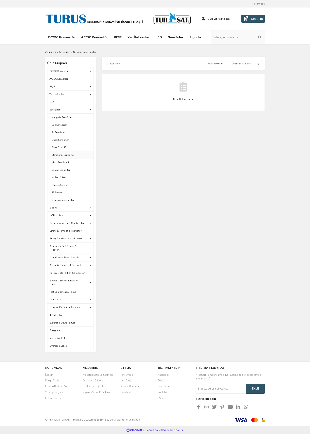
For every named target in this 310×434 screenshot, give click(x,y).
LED (51, 102)
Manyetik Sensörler (61, 117)
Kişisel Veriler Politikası (96, 392)
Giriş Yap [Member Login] (225, 19)
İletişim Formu (53, 398)
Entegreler (54, 330)
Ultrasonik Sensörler (84, 52)
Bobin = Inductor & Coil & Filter (66, 223)
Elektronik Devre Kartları (62, 322)
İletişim (49, 375)
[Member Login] (203, 19)
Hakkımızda (258, 3)
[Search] (238, 37)
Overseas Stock (58, 345)
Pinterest (163, 398)
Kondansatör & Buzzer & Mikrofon (63, 248)
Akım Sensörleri (60, 162)
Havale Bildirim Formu (58, 386)
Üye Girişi (125, 380)
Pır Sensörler (58, 132)
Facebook (163, 375)
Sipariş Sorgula (54, 392)
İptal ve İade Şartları (94, 386)
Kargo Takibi (52, 380)
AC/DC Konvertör (58, 78)
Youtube (162, 392)
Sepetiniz (125, 392)
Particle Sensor (59, 185)
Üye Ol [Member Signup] (212, 19)
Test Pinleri (55, 299)
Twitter (162, 380)
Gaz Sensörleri (59, 124)
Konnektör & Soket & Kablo (64, 257)
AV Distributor (57, 215)
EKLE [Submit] (255, 389)
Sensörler (54, 109)
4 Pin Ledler (55, 315)
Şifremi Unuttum (129, 386)
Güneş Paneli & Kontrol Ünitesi (66, 238)
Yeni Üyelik (126, 375)
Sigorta (53, 207)
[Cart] (253, 19)
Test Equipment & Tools (62, 291)
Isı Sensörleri (58, 177)
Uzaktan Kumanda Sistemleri (65, 307)
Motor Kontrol (57, 338)
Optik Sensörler (60, 140)
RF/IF (52, 86)
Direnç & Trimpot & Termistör (65, 230)
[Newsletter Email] (221, 389)
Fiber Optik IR (58, 147)
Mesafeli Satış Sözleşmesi (98, 375)
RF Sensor (57, 192)
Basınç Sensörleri (61, 170)
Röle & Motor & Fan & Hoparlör (67, 273)
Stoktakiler (115, 63)
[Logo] (119, 18)
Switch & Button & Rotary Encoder (63, 282)
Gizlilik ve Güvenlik (94, 380)
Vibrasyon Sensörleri (63, 200)
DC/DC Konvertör (58, 71)
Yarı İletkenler (56, 94)
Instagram (164, 386)
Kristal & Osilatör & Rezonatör (66, 265)
